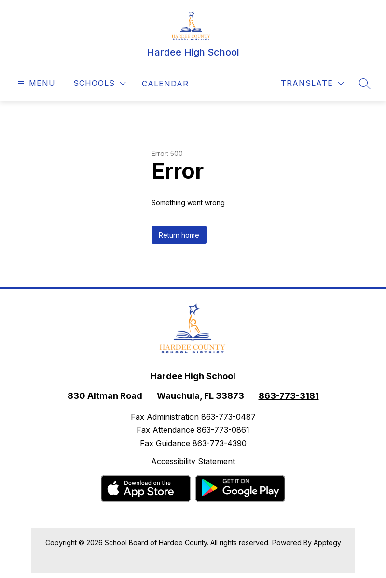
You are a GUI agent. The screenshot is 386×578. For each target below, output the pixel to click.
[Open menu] (35, 83)
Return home (179, 235)
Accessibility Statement (193, 461)
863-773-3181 (289, 396)
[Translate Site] (312, 83)
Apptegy (327, 542)
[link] (165, 83)
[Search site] (365, 83)
